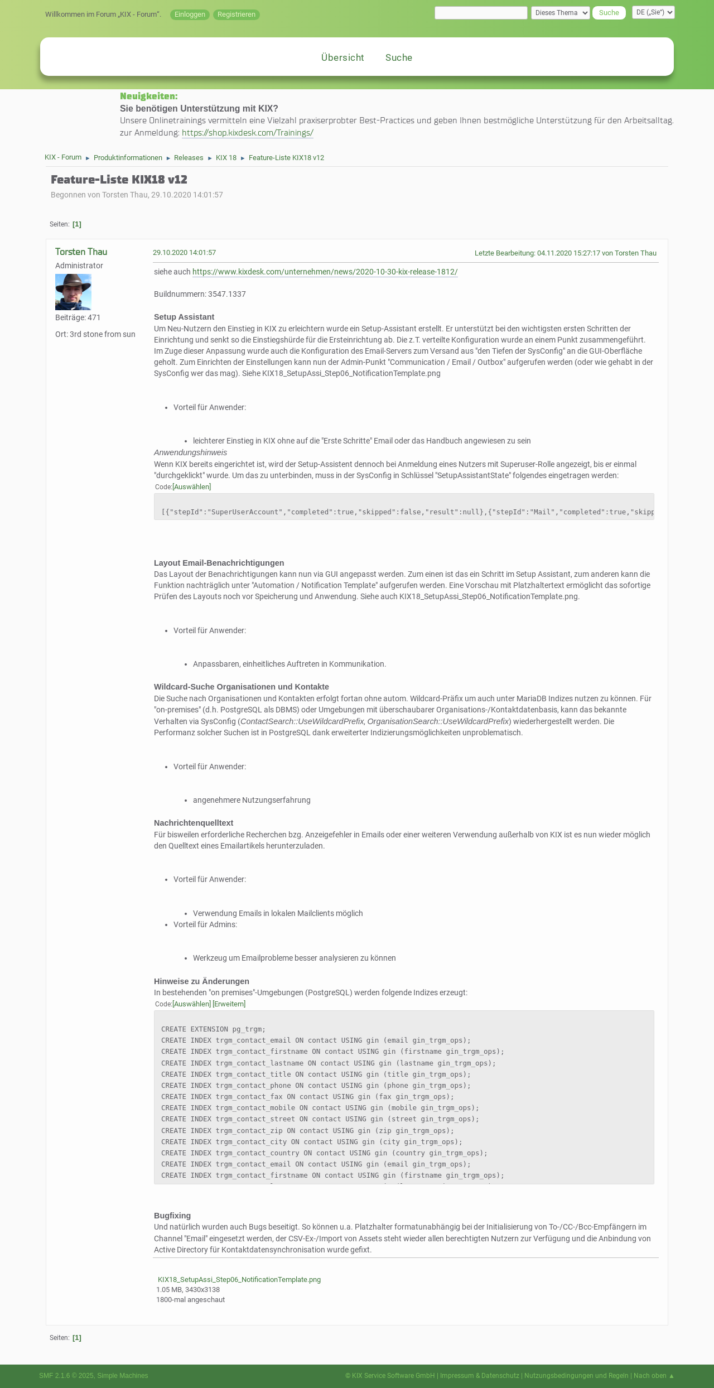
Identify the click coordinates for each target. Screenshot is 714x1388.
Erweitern (229, 1004)
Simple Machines (122, 1376)
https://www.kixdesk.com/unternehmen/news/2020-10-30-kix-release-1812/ (325, 272)
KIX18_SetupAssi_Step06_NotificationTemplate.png (238, 1279)
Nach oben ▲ (654, 1376)
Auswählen (191, 487)
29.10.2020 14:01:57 (184, 252)
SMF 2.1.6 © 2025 (66, 1376)
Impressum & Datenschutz (479, 1376)
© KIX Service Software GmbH (390, 1376)
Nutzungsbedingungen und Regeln (576, 1376)
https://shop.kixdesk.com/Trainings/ (247, 132)
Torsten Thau (81, 252)
